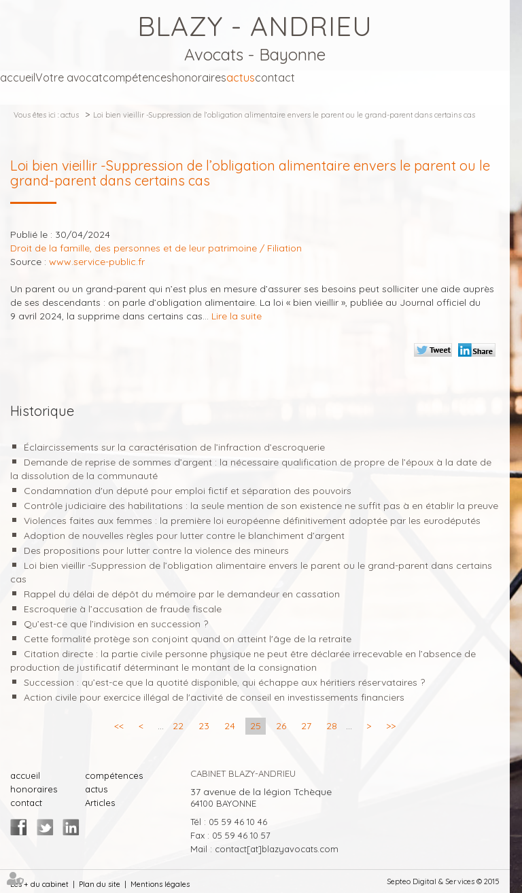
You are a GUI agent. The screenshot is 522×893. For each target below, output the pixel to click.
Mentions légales (160, 884)
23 (203, 726)
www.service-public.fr (97, 262)
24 (229, 726)
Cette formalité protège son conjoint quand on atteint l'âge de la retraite (187, 639)
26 (281, 726)
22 (178, 726)
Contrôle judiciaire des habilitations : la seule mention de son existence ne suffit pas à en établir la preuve (261, 506)
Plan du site (99, 884)
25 (255, 726)
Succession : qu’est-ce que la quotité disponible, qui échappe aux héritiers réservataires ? (224, 682)
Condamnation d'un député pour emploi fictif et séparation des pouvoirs (187, 491)
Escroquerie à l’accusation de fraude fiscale (123, 609)
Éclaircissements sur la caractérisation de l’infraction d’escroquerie (174, 447)
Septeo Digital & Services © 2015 (443, 881)
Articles (100, 802)
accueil (17, 77)
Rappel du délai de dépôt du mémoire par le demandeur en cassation (182, 594)
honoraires (199, 77)
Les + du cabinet (39, 884)
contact (275, 77)
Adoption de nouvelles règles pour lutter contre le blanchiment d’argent (184, 535)
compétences (137, 77)
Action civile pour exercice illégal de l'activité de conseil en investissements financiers (214, 697)
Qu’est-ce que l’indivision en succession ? (116, 624)
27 (306, 726)
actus (240, 77)
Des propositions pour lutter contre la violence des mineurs (156, 550)
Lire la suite (236, 316)
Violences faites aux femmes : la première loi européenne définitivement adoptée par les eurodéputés (252, 520)
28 (331, 726)
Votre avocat (69, 77)
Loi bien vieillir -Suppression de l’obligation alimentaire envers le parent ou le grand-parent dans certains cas (284, 115)
